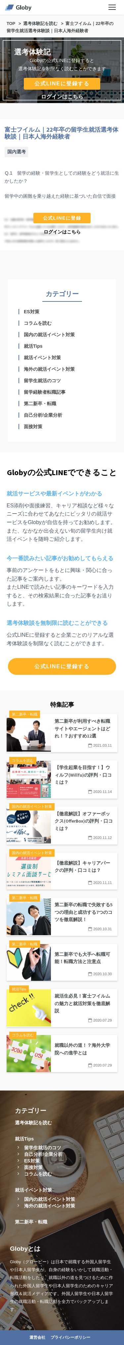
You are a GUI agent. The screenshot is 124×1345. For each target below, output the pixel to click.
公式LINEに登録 (62, 218)
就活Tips (33, 346)
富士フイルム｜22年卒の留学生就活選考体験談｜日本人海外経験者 (61, 133)
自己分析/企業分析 (43, 415)
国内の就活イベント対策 (49, 334)
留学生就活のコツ (42, 380)
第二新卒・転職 (40, 403)
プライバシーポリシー (70, 1337)
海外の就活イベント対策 (49, 369)
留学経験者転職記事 (44, 392)
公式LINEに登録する (61, 83)
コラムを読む (38, 323)
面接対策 (33, 426)
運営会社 (37, 1337)
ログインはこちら (62, 96)
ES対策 (31, 311)
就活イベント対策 (42, 357)
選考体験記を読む (33, 1122)
